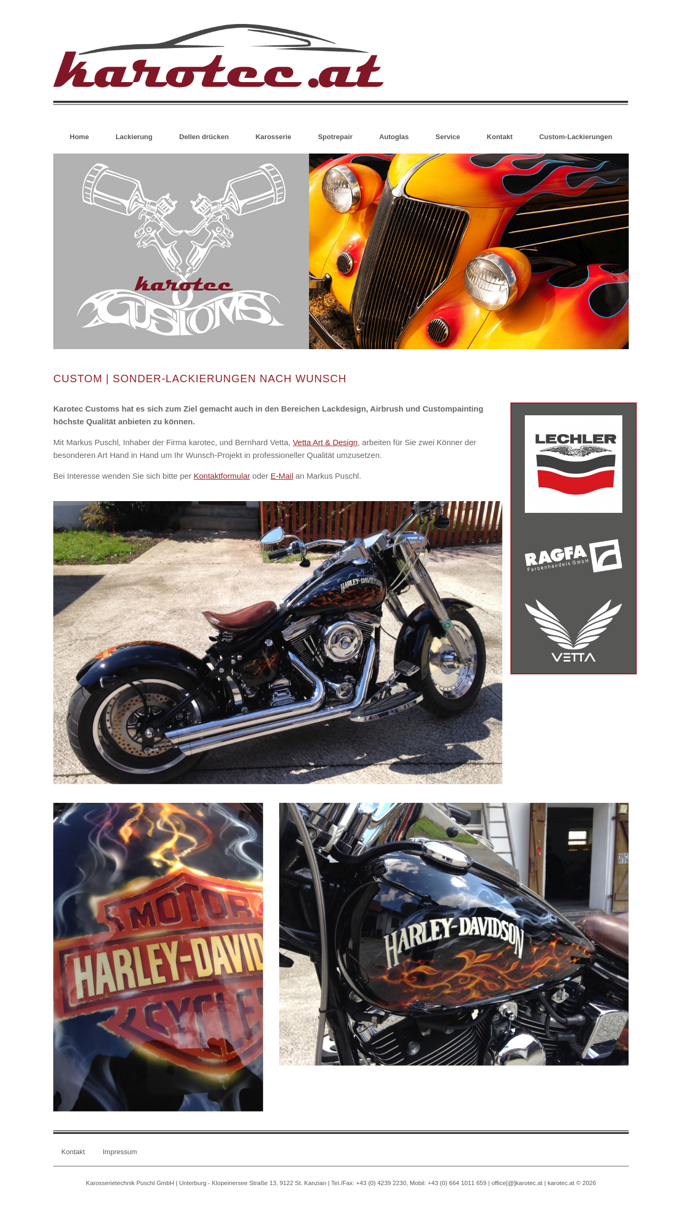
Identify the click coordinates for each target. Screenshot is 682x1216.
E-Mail (282, 475)
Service (447, 137)
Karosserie (273, 137)
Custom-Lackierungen (575, 137)
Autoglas (394, 137)
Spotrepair (335, 137)
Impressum (120, 1152)
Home (79, 137)
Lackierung (134, 137)
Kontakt (500, 137)
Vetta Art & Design (325, 442)
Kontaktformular (221, 475)
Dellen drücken (204, 137)
